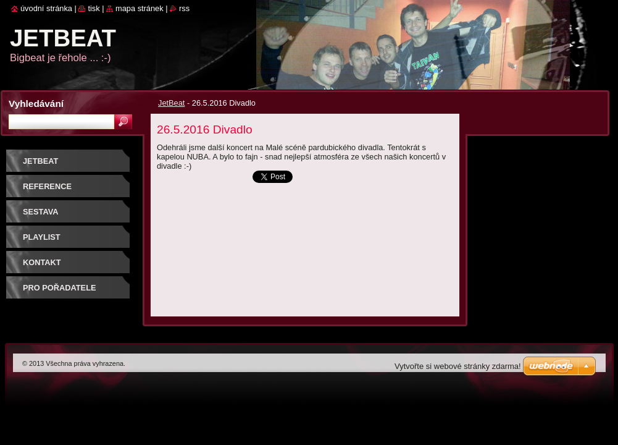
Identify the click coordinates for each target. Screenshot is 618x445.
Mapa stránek (139, 8)
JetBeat (171, 103)
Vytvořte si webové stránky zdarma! (458, 366)
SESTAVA (41, 211)
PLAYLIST (42, 237)
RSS (184, 8)
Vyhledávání (36, 103)
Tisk (93, 8)
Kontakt (42, 262)
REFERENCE (47, 186)
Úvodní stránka (46, 8)
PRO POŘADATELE (59, 287)
